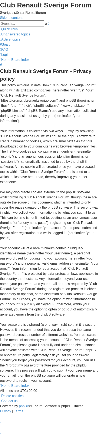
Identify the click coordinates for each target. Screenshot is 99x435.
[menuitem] (15, 34)
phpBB (24, 406)
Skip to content (11, 18)
